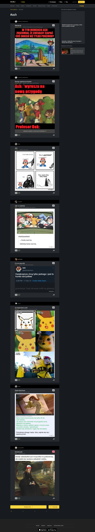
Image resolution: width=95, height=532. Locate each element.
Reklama (43, 525)
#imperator (26, 309)
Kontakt (37, 525)
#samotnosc (25, 392)
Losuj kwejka (53, 507)
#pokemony (21, 453)
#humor (24, 264)
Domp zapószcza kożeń (23, 81)
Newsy (48, 5)
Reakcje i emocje (41, 5)
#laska (28, 27)
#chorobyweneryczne (39, 27)
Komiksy (16, 149)
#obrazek (20, 207)
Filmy (60, 2)
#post (27, 264)
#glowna (31, 264)
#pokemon (25, 27)
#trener (27, 149)
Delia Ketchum (20, 390)
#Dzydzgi (37, 83)
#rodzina (24, 207)
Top (67, 2)
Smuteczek (18, 452)
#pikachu (31, 27)
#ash (34, 27)
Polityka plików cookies (58, 525)
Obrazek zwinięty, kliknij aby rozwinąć (34, 131)
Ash (16, 148)
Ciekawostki (28, 5)
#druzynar (34, 207)
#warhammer (31, 309)
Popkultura (17, 309)
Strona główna (13, 9)
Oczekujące (53, 2)
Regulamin (49, 525)
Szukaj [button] (82, 6)
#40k (36, 309)
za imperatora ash (21, 308)
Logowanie (74, 1)
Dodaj (23, 2)
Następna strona (28, 507)
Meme (16, 207)
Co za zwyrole (20, 263)
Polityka (34, 5)
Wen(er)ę (18, 25)
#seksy (28, 83)
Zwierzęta (12, 5)
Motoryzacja (54, 5)
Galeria (22, 5)
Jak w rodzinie (20, 206)
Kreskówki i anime (18, 27)
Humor (17, 5)
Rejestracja (81, 1)
